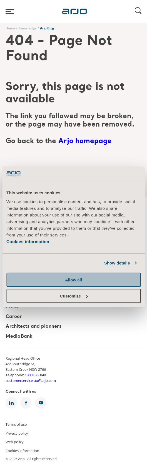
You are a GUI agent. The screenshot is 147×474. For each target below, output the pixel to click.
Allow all (73, 280)
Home (10, 28)
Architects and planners (33, 326)
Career (14, 316)
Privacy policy (17, 432)
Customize (74, 296)
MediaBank (19, 336)
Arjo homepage (85, 141)
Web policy (15, 441)
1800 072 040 (35, 374)
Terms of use (16, 424)
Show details (117, 263)
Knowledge (27, 28)
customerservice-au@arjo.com (31, 380)
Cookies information (27, 241)
